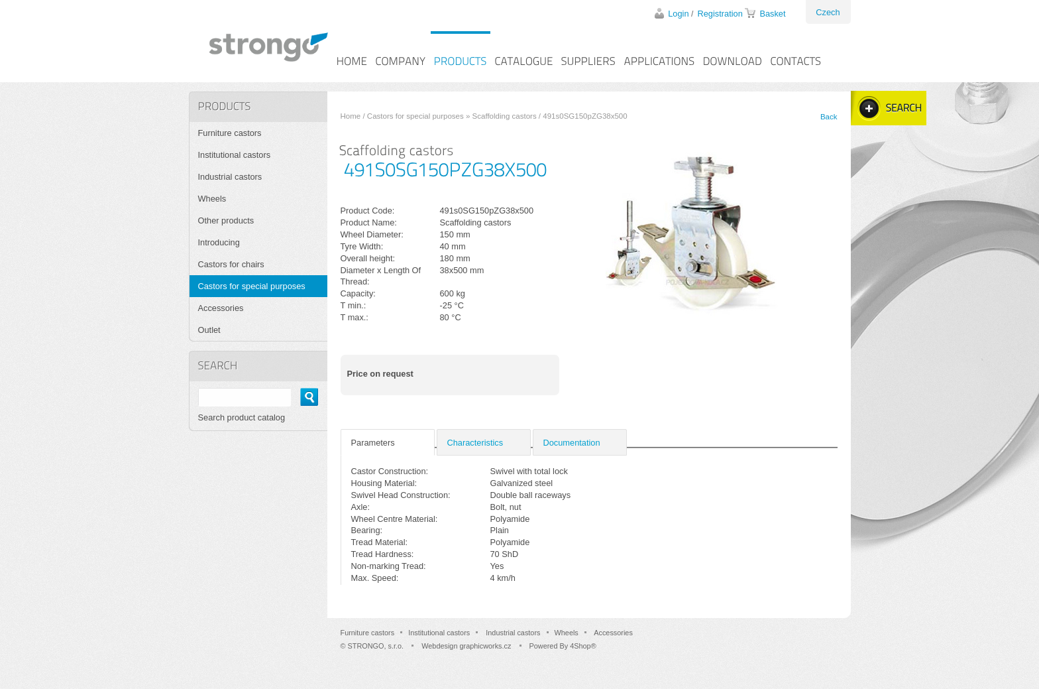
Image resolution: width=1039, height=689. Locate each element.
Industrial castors (230, 177)
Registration (720, 14)
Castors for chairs (231, 264)
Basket (772, 14)
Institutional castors (234, 155)
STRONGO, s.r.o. (376, 646)
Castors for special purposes (415, 116)
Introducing (219, 242)
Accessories (221, 308)
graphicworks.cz (485, 646)
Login (678, 14)
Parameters (373, 443)
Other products (226, 220)
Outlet (209, 330)
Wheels (212, 199)
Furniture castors (230, 133)
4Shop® (583, 646)
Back (829, 117)
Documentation (571, 443)
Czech (828, 12)
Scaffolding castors (504, 116)
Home (351, 116)
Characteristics (475, 443)
